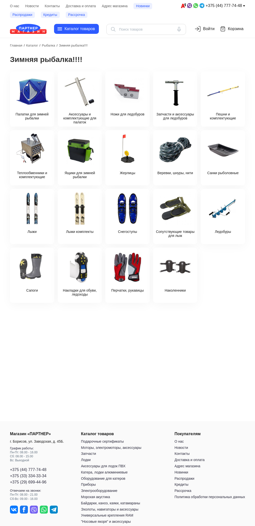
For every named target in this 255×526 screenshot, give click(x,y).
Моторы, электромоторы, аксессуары (111, 448)
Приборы (88, 484)
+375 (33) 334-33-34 (28, 476)
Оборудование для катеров (103, 478)
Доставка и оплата (81, 6)
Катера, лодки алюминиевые (104, 472)
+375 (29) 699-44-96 (28, 482)
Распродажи (22, 15)
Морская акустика (95, 497)
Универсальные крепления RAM (107, 515)
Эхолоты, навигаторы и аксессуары (109, 509)
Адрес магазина (115, 6)
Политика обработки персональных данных (210, 497)
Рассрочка (76, 15)
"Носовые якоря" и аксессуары (106, 522)
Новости (32, 6)
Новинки (143, 6)
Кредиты (50, 15)
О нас (14, 6)
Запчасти (88, 454)
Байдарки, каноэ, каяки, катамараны (110, 503)
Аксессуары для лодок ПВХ (103, 466)
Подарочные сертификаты (102, 441)
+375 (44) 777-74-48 (224, 5)
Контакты (52, 6)
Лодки (86, 460)
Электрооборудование (99, 491)
